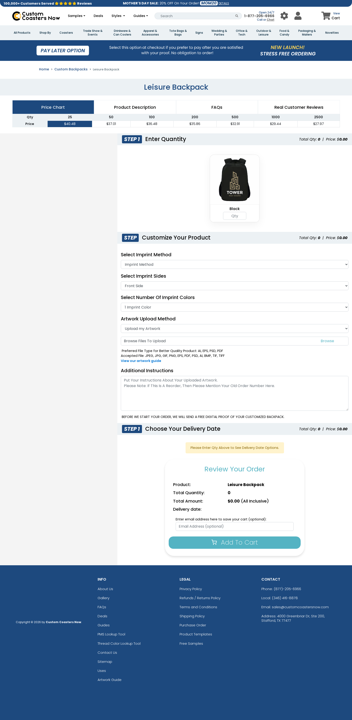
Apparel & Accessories (150, 32)
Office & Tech (241, 32)
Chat (270, 20)
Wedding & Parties (219, 32)
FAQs (102, 607)
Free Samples (191, 643)
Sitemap (105, 661)
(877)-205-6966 (287, 588)
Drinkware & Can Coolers (122, 32)
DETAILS (224, 3)
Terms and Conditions (198, 607)
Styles (117, 15)
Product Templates (196, 634)
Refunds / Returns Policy (200, 597)
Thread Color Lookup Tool (119, 643)
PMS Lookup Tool (111, 634)
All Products (22, 33)
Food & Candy (284, 32)
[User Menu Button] (284, 16)
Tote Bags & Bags (178, 32)
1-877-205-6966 (259, 15)
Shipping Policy (192, 616)
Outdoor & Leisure (263, 32)
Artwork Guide (110, 679)
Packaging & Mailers (307, 32)
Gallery (103, 597)
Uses (102, 670)
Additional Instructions (147, 370)
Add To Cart (234, 542)
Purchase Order (193, 625)
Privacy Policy (191, 588)
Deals (98, 15)
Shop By (45, 33)
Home (44, 69)
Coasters (66, 33)
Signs (199, 33)
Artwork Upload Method (148, 319)
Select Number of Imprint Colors (158, 297)
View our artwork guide (141, 360)
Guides (139, 15)
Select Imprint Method (146, 254)
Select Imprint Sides (143, 276)
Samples (75, 15)
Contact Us (107, 652)
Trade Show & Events (92, 32)
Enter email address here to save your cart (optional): (221, 519)
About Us (105, 588)
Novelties (332, 33)
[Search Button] (237, 16)
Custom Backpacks (71, 69)
